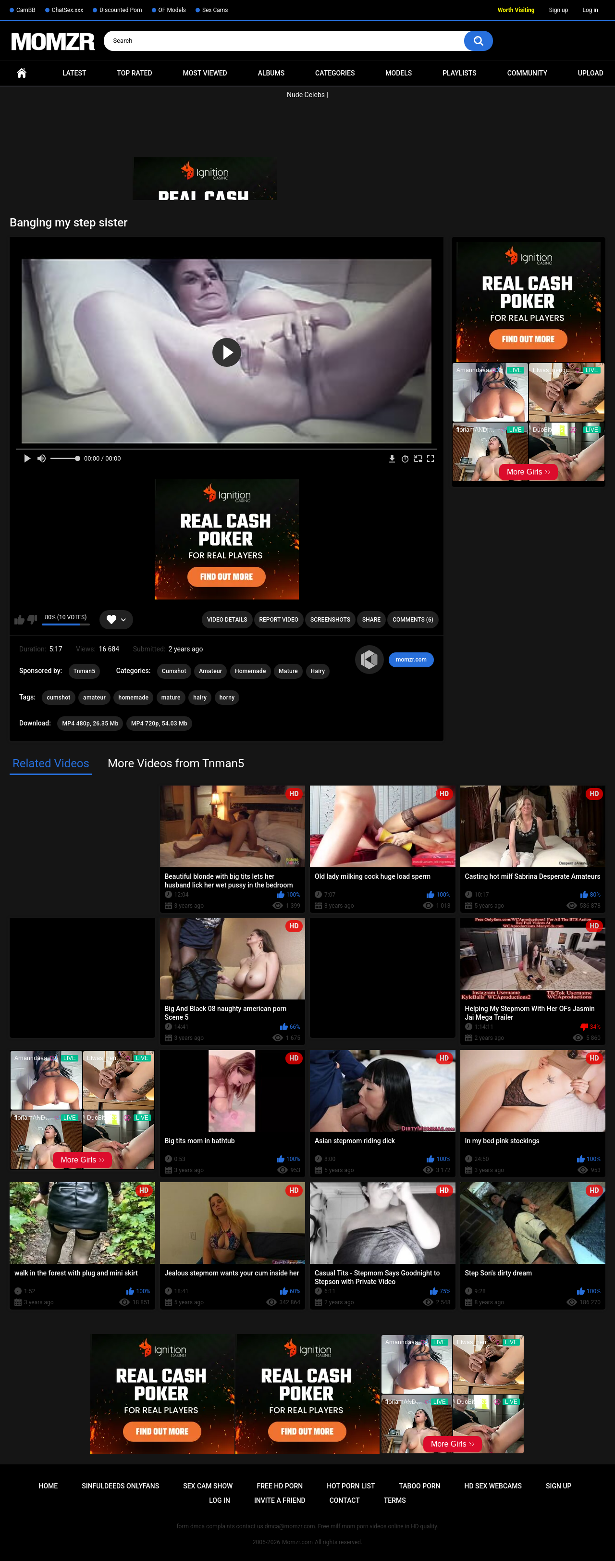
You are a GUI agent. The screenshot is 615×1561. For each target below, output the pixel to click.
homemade (133, 697)
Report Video (278, 619)
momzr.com (411, 659)
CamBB (26, 10)
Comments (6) (413, 619)
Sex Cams (215, 10)
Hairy (318, 671)
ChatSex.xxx (67, 10)
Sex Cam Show (208, 1486)
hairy (200, 697)
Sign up (558, 10)
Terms (395, 1500)
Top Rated (134, 73)
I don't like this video (32, 619)
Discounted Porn (120, 10)
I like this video (19, 619)
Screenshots (330, 619)
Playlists (460, 73)
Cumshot (174, 671)
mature (171, 697)
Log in (590, 10)
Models (398, 73)
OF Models (172, 10)
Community (527, 73)
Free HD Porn (280, 1486)
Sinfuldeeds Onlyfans (120, 1486)
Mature (288, 671)
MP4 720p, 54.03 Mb (159, 723)
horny (227, 697)
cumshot (58, 697)
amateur (94, 697)
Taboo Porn (419, 1486)
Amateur (210, 671)
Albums (271, 73)
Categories (335, 73)
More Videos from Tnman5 (176, 763)
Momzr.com (297, 1542)
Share (371, 619)
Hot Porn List (351, 1486)
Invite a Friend (280, 1500)
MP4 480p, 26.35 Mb (90, 723)
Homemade (250, 671)
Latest (74, 73)
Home (22, 73)
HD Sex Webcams (493, 1486)
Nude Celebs (306, 95)
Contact (345, 1500)
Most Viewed (205, 73)
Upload (590, 73)
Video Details (227, 619)
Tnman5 (85, 671)
